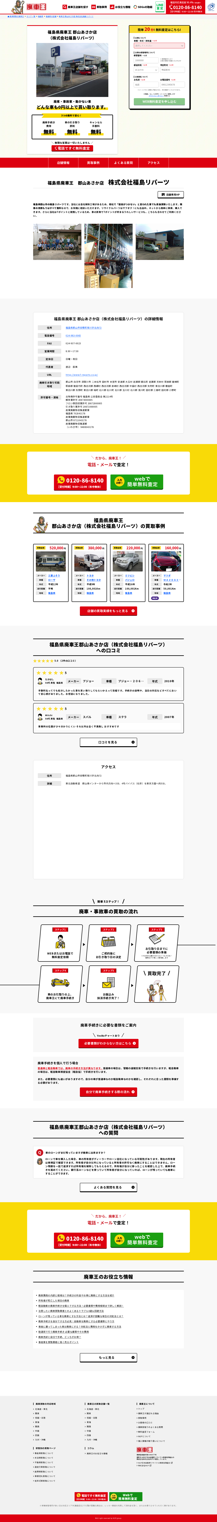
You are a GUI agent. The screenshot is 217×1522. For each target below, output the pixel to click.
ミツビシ (130, 575)
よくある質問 (123, 162)
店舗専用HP (171, 194)
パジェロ (130, 579)
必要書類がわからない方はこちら (110, 1043)
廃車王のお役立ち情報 (97, 1453)
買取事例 (99, 7)
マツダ (167, 575)
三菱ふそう (54, 575)
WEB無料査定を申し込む (159, 101)
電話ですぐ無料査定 (72, 148)
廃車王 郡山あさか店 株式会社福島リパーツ (76, 16)
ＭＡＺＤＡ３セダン (172, 580)
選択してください (159, 45)
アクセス (154, 162)
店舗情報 (63, 162)
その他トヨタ (94, 579)
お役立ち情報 (120, 7)
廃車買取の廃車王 (16, 16)
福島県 (40, 16)
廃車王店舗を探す (75, 7)
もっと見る (117, 1357)
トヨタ (90, 575)
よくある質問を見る (114, 1187)
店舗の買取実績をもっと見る (111, 611)
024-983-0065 (73, 335)
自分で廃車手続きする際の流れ (110, 1092)
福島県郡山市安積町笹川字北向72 (84, 327)
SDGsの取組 (143, 7)
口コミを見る (116, 742)
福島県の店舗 (51, 16)
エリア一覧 (31, 16)
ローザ (51, 579)
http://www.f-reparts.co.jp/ (82, 374)
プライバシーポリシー (156, 96)
